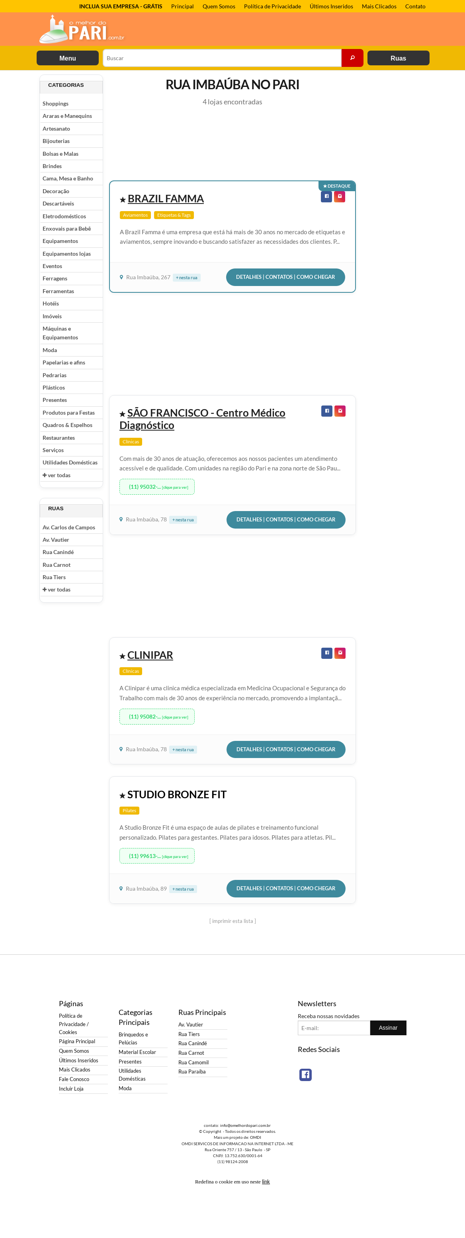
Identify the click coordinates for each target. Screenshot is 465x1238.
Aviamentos (135, 215)
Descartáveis (58, 203)
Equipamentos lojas (67, 253)
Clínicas (131, 442)
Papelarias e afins (64, 362)
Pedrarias (54, 375)
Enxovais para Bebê (67, 228)
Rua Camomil (193, 1063)
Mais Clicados (379, 6)
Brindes (52, 166)
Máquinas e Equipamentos (60, 333)
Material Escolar (137, 1052)
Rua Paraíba (192, 1072)
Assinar (388, 1027)
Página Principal (77, 1041)
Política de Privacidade (272, 6)
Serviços (53, 450)
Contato (415, 6)
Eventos (52, 265)
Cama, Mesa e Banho (68, 178)
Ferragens (55, 278)
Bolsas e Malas (60, 153)
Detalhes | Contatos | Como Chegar (285, 277)
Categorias (66, 85)
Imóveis (52, 316)
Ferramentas (58, 291)
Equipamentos (60, 240)
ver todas (56, 475)
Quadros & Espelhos (67, 424)
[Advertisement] (394, 193)
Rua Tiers (54, 577)
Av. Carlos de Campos (69, 527)
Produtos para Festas (69, 412)
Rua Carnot (56, 564)
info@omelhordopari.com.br (245, 1125)
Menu (67, 58)
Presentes (55, 399)
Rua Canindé (58, 551)
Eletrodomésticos (64, 216)
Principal (182, 6)
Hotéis (51, 303)
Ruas (398, 58)
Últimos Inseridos (331, 6)
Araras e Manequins (67, 115)
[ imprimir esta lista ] (232, 921)
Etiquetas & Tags (174, 215)
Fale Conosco (74, 1079)
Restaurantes (59, 437)
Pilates (129, 810)
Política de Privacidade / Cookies (74, 1024)
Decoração (56, 191)
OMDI (255, 1137)
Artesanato (56, 128)
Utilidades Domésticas (70, 462)
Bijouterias (56, 140)
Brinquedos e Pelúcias (133, 1039)
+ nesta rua (186, 277)
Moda (50, 350)
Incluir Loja (71, 1089)
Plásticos (54, 387)
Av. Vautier (56, 539)
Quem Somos (219, 6)
